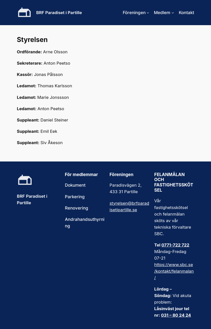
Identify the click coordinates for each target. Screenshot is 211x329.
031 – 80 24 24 (176, 315)
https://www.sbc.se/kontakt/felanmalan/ (174, 271)
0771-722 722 (175, 245)
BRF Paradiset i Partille (59, 12)
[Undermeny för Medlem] (173, 12)
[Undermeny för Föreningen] (148, 12)
